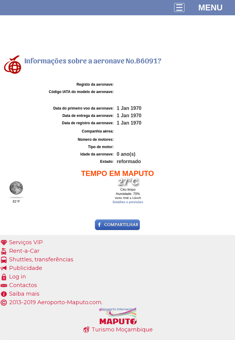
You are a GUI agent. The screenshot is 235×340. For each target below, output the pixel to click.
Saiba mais (24, 293)
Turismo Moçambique (122, 329)
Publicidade (25, 268)
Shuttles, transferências (41, 259)
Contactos (23, 285)
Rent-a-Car (24, 251)
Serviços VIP (26, 242)
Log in (17, 276)
